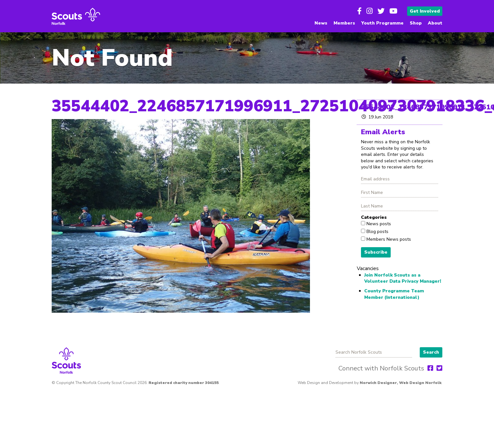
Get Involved (425, 11)
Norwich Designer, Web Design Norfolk (400, 382)
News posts (378, 224)
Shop (416, 23)
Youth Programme (382, 23)
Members (344, 23)
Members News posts (388, 239)
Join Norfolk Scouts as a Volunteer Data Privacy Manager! (402, 278)
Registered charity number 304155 (184, 382)
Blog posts (376, 231)
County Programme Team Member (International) (394, 294)
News (320, 23)
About (435, 23)
